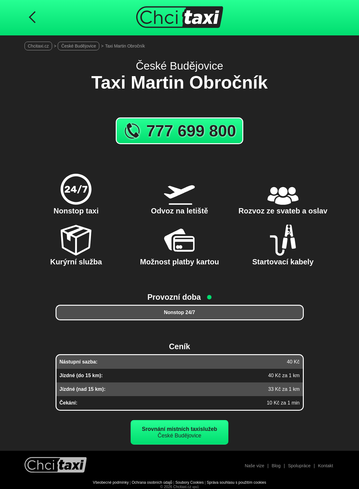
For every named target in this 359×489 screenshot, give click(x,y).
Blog (276, 465)
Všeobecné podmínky (110, 482)
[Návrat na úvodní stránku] (56, 465)
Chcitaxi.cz (38, 45)
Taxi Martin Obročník (125, 45)
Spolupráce (299, 465)
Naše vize (254, 465)
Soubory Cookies (189, 482)
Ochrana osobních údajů (152, 482)
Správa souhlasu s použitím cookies (236, 482)
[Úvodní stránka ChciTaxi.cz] (179, 17)
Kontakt (325, 465)
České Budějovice (78, 45)
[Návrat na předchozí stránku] (32, 17)
